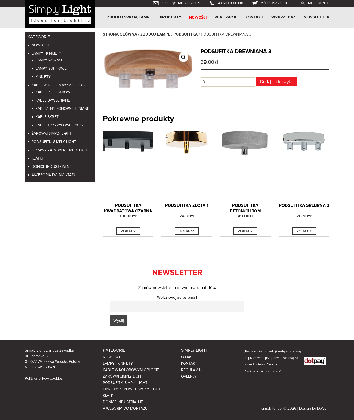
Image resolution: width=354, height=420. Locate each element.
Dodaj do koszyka (276, 81)
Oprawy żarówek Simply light (60, 150)
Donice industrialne (52, 166)
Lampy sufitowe (51, 68)
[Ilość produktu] (228, 82)
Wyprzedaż (283, 17)
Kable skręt (47, 117)
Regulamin (191, 370)
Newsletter (316, 17)
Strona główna (120, 34)
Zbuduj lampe (155, 34)
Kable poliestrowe (54, 92)
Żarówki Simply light (52, 133)
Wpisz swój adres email (177, 297)
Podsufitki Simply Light (54, 141)
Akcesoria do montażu (54, 175)
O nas (186, 357)
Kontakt (254, 17)
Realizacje (226, 17)
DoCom (323, 408)
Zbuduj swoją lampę (129, 17)
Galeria (188, 376)
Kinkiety (43, 77)
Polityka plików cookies (44, 378)
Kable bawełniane (53, 100)
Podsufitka (185, 34)
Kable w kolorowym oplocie (60, 85)
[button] (183, 57)
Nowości (40, 45)
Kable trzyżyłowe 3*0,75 (59, 125)
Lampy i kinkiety (46, 53)
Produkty (170, 17)
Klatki (37, 158)
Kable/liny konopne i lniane (62, 108)
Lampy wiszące (49, 60)
